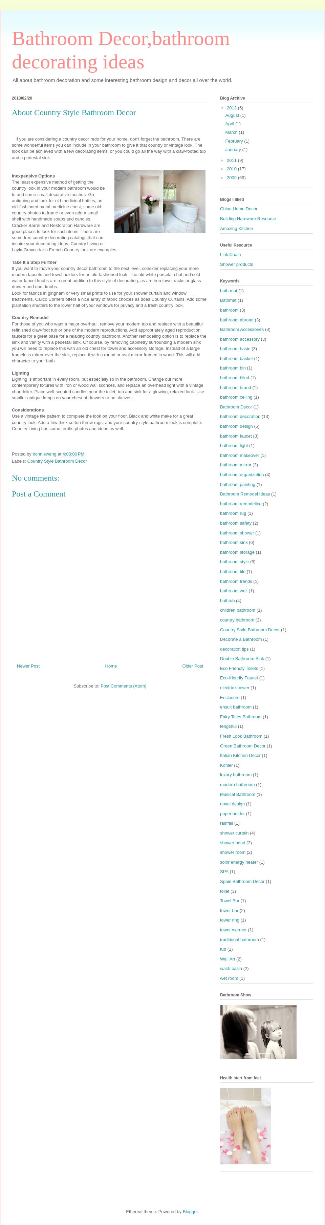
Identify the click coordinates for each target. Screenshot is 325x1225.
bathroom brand (235, 387)
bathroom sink (234, 542)
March (232, 132)
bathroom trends (236, 581)
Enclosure (230, 697)
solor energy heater (239, 862)
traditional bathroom (239, 939)
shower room (232, 852)
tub (223, 949)
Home (111, 666)
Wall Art (227, 959)
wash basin (231, 968)
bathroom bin (233, 368)
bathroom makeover (239, 455)
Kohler (226, 765)
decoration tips (234, 649)
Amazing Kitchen (236, 228)
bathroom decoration (240, 416)
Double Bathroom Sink (242, 658)
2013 (232, 107)
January (233, 149)
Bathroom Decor (236, 406)
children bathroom (237, 610)
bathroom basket (236, 358)
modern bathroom (237, 784)
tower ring (229, 920)
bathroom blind (234, 377)
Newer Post (28, 666)
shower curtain (234, 833)
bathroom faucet (236, 436)
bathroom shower (237, 532)
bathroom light (234, 445)
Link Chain (230, 254)
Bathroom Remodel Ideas (245, 494)
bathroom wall (233, 590)
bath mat (228, 290)
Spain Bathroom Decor (242, 881)
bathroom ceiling (236, 397)
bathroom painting (237, 484)
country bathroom (237, 619)
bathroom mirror (235, 464)
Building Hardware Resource (248, 218)
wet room (229, 978)
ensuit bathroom (236, 707)
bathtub (227, 600)
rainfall (226, 823)
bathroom (229, 310)
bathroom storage (237, 552)
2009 (232, 177)
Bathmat (228, 300)
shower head (232, 842)
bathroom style (234, 561)
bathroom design (236, 426)
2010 (232, 168)
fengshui (228, 726)
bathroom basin (235, 348)
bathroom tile (232, 571)
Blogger (190, 1211)
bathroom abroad (237, 319)
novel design (232, 803)
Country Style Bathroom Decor (57, 461)
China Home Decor (239, 208)
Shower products (236, 264)
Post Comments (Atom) (123, 686)
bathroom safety (236, 523)
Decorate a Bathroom (241, 639)
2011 (232, 160)
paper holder (232, 813)
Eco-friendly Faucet (239, 677)
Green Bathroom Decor (242, 745)
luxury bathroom (236, 774)
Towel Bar (229, 900)
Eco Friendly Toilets (239, 668)
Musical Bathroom (237, 794)
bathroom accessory (240, 339)
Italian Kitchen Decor (240, 755)
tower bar (229, 910)
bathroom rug (233, 513)
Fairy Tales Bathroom (241, 716)
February (234, 141)
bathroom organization (242, 474)
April (230, 123)
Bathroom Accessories (242, 329)
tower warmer (233, 929)
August (232, 115)
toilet (224, 891)
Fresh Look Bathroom (241, 736)
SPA (224, 871)
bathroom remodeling (241, 503)
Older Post (192, 666)
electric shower (235, 687)
